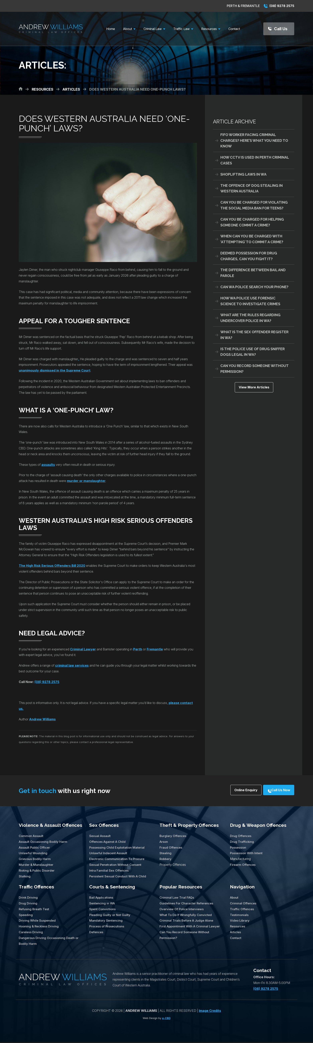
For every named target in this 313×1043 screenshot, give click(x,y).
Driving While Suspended (38, 921)
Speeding (26, 916)
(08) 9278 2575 (279, 6)
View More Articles (253, 388)
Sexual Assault (100, 837)
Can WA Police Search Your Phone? (254, 287)
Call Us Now (276, 791)
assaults (48, 465)
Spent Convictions (103, 910)
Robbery (165, 860)
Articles (236, 933)
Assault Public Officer (35, 848)
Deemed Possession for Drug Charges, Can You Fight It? (248, 256)
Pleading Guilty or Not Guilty (110, 916)
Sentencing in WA (102, 904)
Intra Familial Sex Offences (109, 871)
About (234, 898)
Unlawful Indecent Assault (108, 854)
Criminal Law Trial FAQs (177, 898)
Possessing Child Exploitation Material (117, 848)
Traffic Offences (36, 887)
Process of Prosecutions (107, 927)
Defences (96, 933)
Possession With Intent (247, 854)
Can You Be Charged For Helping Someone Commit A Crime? (252, 222)
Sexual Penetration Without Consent (116, 866)
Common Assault (31, 837)
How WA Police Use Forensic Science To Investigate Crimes (250, 301)
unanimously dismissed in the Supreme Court (54, 370)
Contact (236, 939)
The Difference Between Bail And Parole (253, 273)
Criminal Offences (243, 904)
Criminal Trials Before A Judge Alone (187, 921)
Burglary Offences (173, 837)
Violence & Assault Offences (50, 826)
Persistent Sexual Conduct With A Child (118, 877)
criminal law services (72, 665)
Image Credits (210, 1012)
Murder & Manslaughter (36, 866)
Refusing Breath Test (34, 910)
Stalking (25, 877)
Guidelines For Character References (187, 904)
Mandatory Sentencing (106, 921)
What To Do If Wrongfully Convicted (186, 916)
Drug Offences (241, 837)
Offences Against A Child (108, 843)
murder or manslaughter (86, 481)
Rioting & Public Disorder (37, 871)
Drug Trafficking (242, 843)
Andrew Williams (42, 719)
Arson (163, 843)
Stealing (165, 854)
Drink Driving (28, 898)
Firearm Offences (243, 866)
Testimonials (239, 916)
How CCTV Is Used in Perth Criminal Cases (254, 160)
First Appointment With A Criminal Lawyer (190, 927)
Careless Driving (31, 933)
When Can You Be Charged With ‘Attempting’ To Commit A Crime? (251, 239)
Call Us (280, 28)
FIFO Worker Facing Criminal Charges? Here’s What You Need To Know (254, 140)
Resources (238, 927)
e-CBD (166, 1019)
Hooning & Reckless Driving (39, 927)
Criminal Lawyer (83, 649)
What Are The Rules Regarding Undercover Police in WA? (250, 318)
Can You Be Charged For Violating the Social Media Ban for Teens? (254, 205)
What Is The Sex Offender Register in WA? (254, 335)
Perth (137, 649)
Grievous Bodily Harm (35, 860)
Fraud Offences (171, 848)
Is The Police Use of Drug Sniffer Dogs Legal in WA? (252, 352)
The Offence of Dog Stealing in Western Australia (251, 188)
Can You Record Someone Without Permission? (254, 369)
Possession (238, 848)
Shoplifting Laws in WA (243, 174)
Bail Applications (101, 898)
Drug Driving (28, 904)
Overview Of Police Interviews (182, 910)
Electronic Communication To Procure (117, 860)
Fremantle (155, 649)
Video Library (240, 921)
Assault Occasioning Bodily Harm (43, 843)
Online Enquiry (230, 791)
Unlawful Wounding (33, 854)
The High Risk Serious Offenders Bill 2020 (52, 566)
